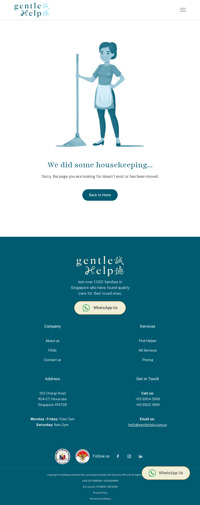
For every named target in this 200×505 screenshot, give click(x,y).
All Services (148, 350)
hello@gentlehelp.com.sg (147, 425)
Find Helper (148, 341)
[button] (183, 10)
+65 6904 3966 (147, 399)
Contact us (52, 360)
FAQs (52, 350)
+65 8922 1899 (148, 405)
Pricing (147, 360)
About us (52, 341)
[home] (31, 9)
